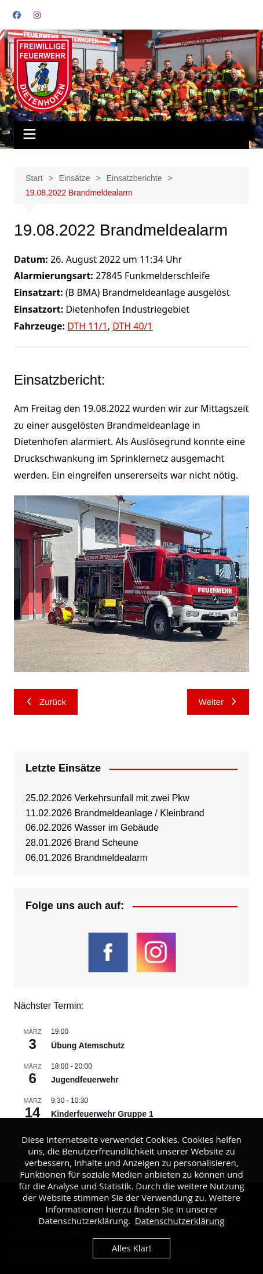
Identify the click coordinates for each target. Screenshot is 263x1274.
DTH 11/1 (87, 326)
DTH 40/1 (132, 326)
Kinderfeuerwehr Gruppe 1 (102, 1114)
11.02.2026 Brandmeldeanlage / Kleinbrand (114, 813)
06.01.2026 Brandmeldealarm (86, 858)
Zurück (45, 702)
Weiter (218, 702)
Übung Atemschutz (88, 1045)
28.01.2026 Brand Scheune (81, 843)
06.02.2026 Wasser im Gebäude (92, 828)
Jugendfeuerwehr (85, 1079)
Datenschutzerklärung (180, 1220)
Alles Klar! (131, 1248)
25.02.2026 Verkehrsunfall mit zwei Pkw (107, 798)
